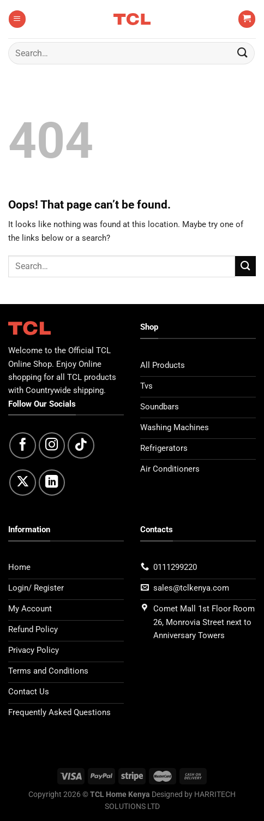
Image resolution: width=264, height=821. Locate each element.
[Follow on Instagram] (52, 445)
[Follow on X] (22, 482)
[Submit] (243, 53)
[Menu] (17, 18)
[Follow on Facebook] (22, 445)
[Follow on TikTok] (81, 445)
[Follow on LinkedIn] (52, 482)
